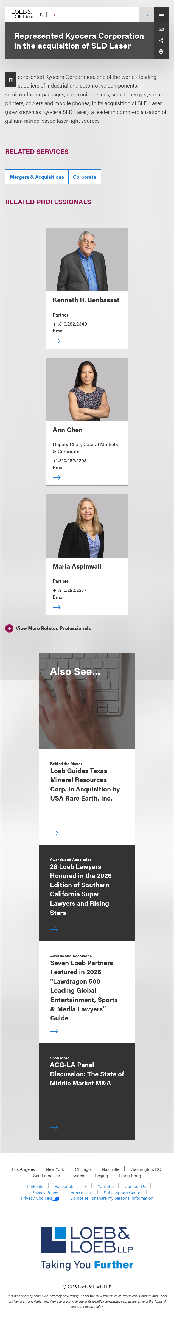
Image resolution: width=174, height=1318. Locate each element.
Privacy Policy (45, 1192)
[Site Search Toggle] (146, 14)
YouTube (106, 1186)
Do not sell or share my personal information (111, 1198)
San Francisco (46, 1175)
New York (55, 1169)
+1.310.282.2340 (70, 323)
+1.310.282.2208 (70, 460)
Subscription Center (123, 1192)
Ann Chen (68, 429)
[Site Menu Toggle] (161, 14)
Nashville (110, 1169)
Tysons (77, 1175)
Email (59, 330)
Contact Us (135, 1186)
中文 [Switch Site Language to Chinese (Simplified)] (53, 14)
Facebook (64, 1186)
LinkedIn (35, 1186)
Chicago (83, 1169)
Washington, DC (145, 1169)
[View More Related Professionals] (48, 627)
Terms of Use (81, 1192)
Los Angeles (23, 1169)
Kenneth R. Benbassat (86, 299)
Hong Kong (130, 1175)
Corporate (84, 176)
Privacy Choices (40, 1198)
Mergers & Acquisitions (37, 176)
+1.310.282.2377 (70, 589)
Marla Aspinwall (77, 565)
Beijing (101, 1175)
